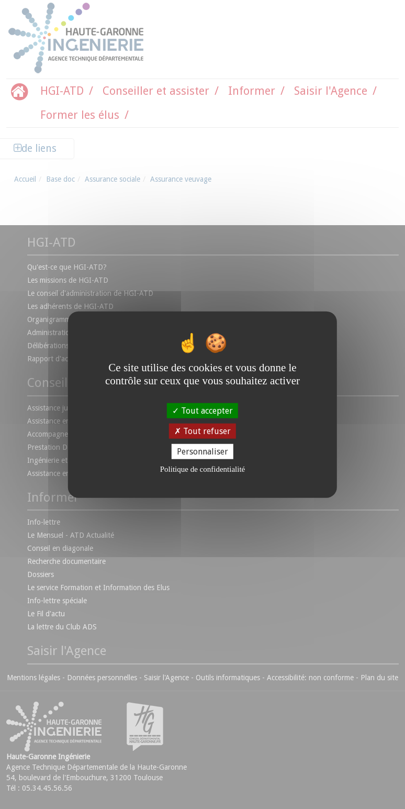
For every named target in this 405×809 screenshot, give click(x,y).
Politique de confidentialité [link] (202, 469)
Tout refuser (202, 431)
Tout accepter (202, 410)
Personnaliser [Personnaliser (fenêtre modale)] (202, 452)
